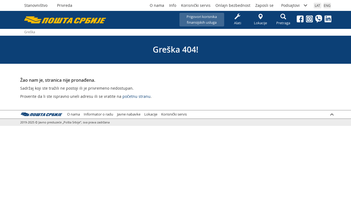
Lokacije (260, 19)
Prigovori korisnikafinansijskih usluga (202, 19)
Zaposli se (264, 5)
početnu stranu (136, 96)
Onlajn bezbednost (232, 5)
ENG (327, 5)
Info (172, 5)
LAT (317, 5)
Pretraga (283, 19)
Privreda (64, 5)
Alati (237, 19)
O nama (157, 5)
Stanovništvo (35, 5)
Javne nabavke (128, 114)
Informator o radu (98, 114)
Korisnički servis (196, 5)
